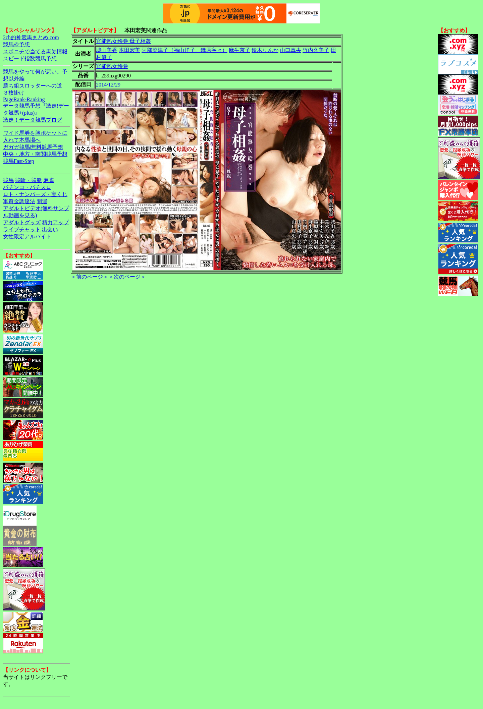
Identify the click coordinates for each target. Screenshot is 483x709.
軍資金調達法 (19, 201)
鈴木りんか (265, 50)
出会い (50, 229)
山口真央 (290, 50)
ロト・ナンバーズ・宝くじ (35, 194)
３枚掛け (13, 93)
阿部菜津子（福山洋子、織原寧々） (184, 50)
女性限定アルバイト (27, 236)
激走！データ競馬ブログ (32, 120)
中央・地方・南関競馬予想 (35, 154)
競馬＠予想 (16, 44)
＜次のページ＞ (127, 277)
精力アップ (55, 222)
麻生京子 (239, 50)
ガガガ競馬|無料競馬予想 (33, 147)
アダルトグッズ (22, 222)
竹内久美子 (316, 50)
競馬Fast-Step (18, 161)
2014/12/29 (108, 84)
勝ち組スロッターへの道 (32, 85)
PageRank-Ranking (24, 99)
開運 (42, 201)
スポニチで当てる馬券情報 (35, 51)
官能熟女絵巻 (112, 66)
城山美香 (106, 50)
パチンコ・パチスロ (27, 187)
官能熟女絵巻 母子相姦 (123, 41)
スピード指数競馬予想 (30, 58)
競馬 (8, 180)
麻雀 (48, 180)
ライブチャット (22, 229)
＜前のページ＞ (89, 277)
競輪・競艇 (28, 180)
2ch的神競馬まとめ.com (31, 37)
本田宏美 (129, 50)
